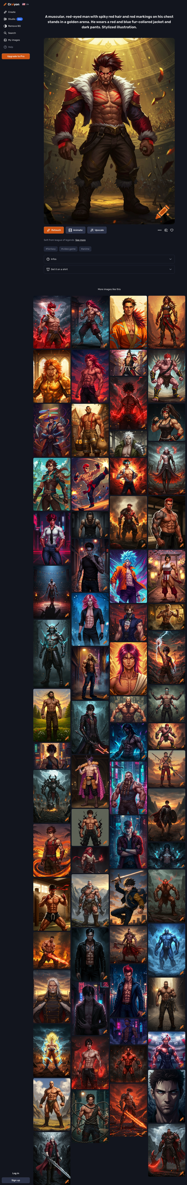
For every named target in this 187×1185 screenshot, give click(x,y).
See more (80, 240)
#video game (68, 248)
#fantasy (51, 248)
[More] (159, 230)
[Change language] (25, 4)
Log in (15, 1173)
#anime (85, 248)
